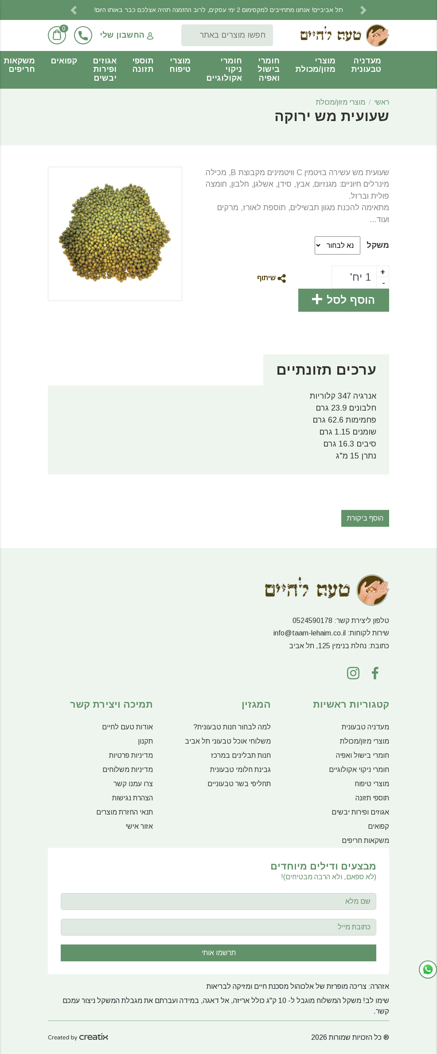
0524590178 (312, 620)
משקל (378, 245)
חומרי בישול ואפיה (269, 69)
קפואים (64, 60)
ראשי (381, 102)
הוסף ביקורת (365, 518)
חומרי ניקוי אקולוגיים (224, 69)
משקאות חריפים (365, 840)
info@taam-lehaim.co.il (309, 633)
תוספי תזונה (142, 65)
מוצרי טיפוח (180, 65)
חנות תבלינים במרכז (241, 755)
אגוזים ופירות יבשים (105, 69)
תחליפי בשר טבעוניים (239, 784)
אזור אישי (139, 826)
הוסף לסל (351, 300)
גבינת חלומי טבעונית (240, 769)
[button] (73, 10)
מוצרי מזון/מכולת (315, 65)
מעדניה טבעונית (366, 65)
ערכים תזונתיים (326, 370)
